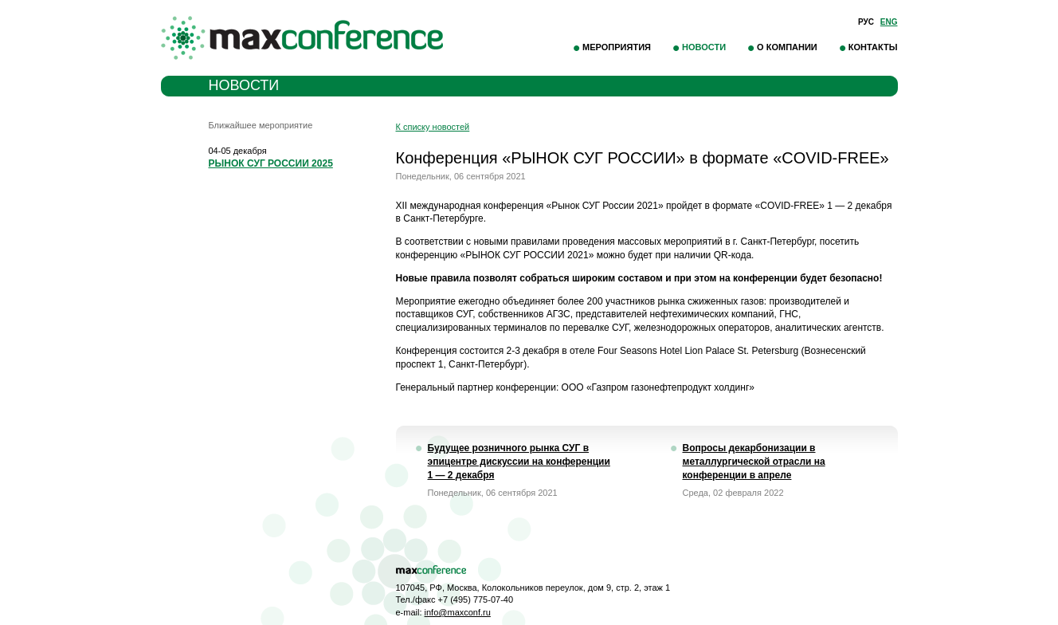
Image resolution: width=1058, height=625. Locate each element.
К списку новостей (433, 127)
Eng (889, 22)
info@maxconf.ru (458, 612)
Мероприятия (616, 47)
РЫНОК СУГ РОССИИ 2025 (271, 163)
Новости (704, 47)
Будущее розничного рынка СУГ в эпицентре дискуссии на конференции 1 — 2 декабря (519, 461)
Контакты (873, 47)
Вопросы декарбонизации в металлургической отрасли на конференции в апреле (754, 461)
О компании (787, 47)
